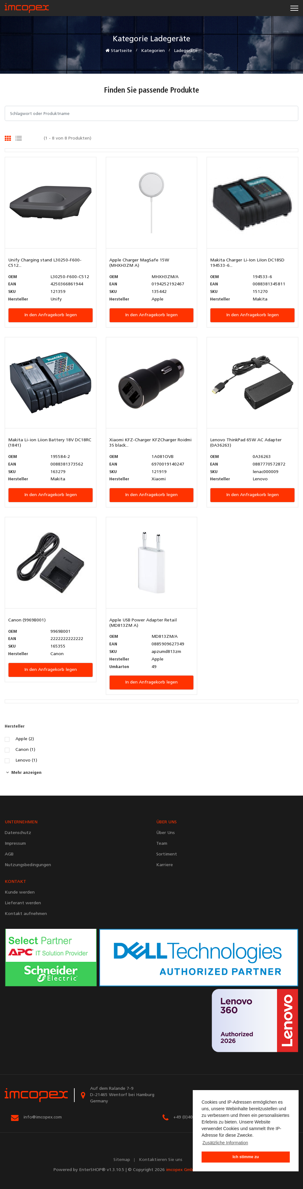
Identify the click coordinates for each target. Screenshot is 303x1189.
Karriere (164, 865)
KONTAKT (15, 881)
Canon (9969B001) (27, 620)
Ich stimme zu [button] (245, 1157)
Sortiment (166, 854)
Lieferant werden (23, 903)
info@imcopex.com (42, 1117)
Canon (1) (25, 750)
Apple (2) (24, 739)
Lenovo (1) (26, 760)
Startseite (119, 50)
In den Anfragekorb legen (50, 315)
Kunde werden (20, 892)
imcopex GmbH (181, 1170)
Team (161, 843)
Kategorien (153, 51)
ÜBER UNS (166, 822)
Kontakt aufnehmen (26, 914)
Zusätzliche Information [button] (225, 1142)
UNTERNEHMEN (21, 822)
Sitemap (121, 1160)
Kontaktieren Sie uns (160, 1160)
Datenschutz (18, 833)
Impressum (15, 843)
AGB (9, 854)
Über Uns (165, 833)
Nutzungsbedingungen (28, 865)
